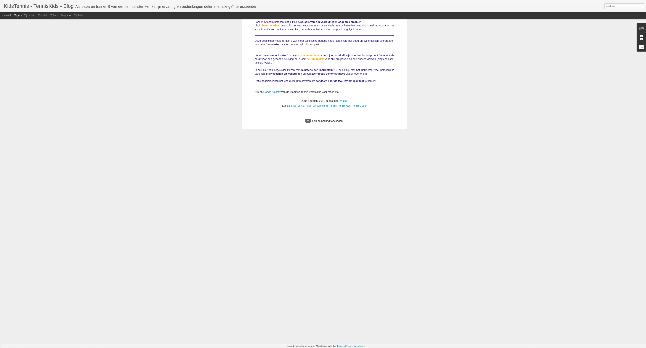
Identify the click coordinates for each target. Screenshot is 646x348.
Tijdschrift (29, 15)
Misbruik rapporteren (354, 346)
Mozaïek (43, 15)
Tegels (18, 15)
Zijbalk (54, 15)
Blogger (340, 346)
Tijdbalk (78, 15)
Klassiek (7, 15)
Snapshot (65, 15)
